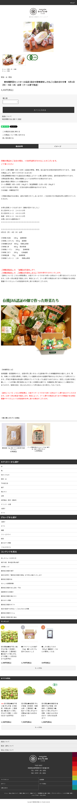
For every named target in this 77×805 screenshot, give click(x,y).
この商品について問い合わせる (12, 135)
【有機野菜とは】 (7, 369)
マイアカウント (5, 779)
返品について (7, 116)
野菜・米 (9, 69)
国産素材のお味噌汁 (7, 592)
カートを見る (43, 783)
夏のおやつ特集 (6, 600)
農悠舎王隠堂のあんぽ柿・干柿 (11, 588)
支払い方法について (13, 793)
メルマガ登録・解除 (67, 793)
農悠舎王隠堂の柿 (6, 579)
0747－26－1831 (40, 770)
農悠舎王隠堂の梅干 (7, 571)
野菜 (8, 71)
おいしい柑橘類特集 (7, 583)
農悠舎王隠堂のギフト (8, 605)
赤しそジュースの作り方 (8, 558)
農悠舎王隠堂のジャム (8, 613)
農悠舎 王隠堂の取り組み (9, 617)
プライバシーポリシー (57, 793)
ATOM (44, 795)
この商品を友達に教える (10, 131)
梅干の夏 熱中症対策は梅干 (10, 562)
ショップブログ (35, 795)
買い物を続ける (7, 138)
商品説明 (19, 146)
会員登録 (42, 779)
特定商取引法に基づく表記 (11, 119)
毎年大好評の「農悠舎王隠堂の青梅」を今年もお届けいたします (21, 575)
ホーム (4, 69)
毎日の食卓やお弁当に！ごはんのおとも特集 (15, 609)
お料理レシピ (5, 567)
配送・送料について (24, 793)
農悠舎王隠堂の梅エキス (8, 596)
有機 (15, 69)
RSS (41, 795)
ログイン (3, 783)
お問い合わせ (4, 788)
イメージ (57, 146)
